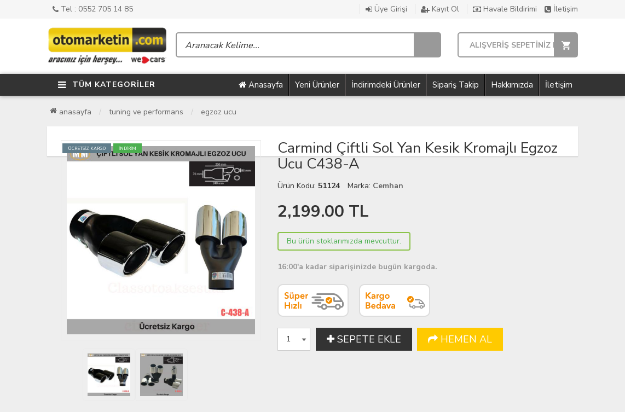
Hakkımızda (512, 84)
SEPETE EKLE (364, 339)
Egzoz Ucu (218, 112)
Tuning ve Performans (146, 112)
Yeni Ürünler (317, 84)
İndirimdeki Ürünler (385, 84)
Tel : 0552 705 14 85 (93, 9)
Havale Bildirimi (505, 9)
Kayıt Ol (440, 9)
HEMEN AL (460, 339)
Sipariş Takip (455, 84)
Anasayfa (261, 84)
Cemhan (388, 186)
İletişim (561, 9)
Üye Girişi (386, 9)
